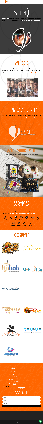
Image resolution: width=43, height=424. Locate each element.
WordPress (28, 422)
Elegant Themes (19, 422)
